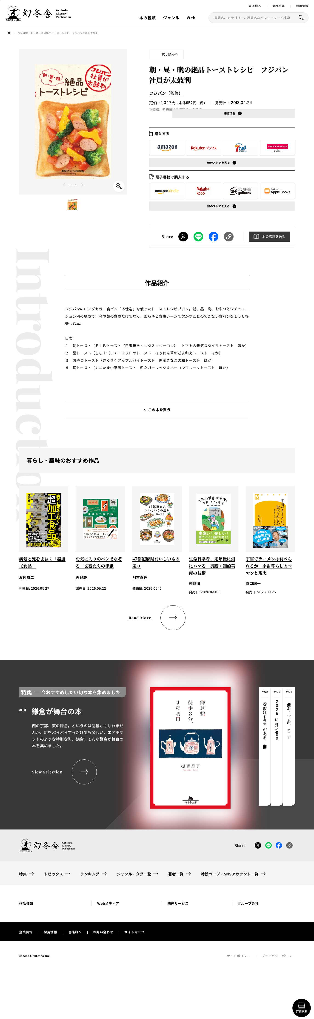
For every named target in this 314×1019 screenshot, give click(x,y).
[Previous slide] (64, 185)
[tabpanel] (125, 747)
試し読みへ (170, 54)
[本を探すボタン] (301, 18)
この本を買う (159, 410)
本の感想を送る (273, 237)
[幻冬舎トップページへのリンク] (38, 18)
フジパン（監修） (166, 93)
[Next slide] (82, 185)
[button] (72, 204)
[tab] (265, 747)
